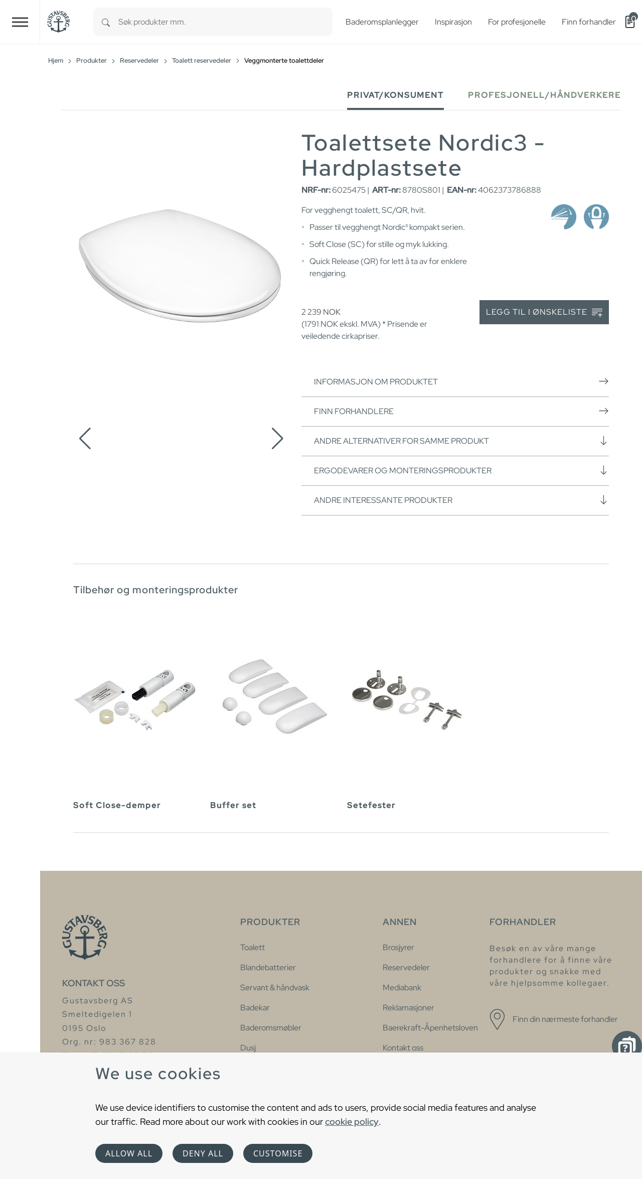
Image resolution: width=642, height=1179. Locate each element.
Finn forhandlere (461, 411)
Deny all (203, 1153)
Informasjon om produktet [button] (461, 381)
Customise (277, 1153)
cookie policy (352, 1121)
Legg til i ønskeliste (544, 312)
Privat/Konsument (395, 95)
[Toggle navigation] (20, 22)
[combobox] (225, 22)
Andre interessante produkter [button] (461, 499)
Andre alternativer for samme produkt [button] (461, 440)
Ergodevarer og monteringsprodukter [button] (461, 470)
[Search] (105, 22)
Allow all (128, 1153)
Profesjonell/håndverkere (544, 95)
